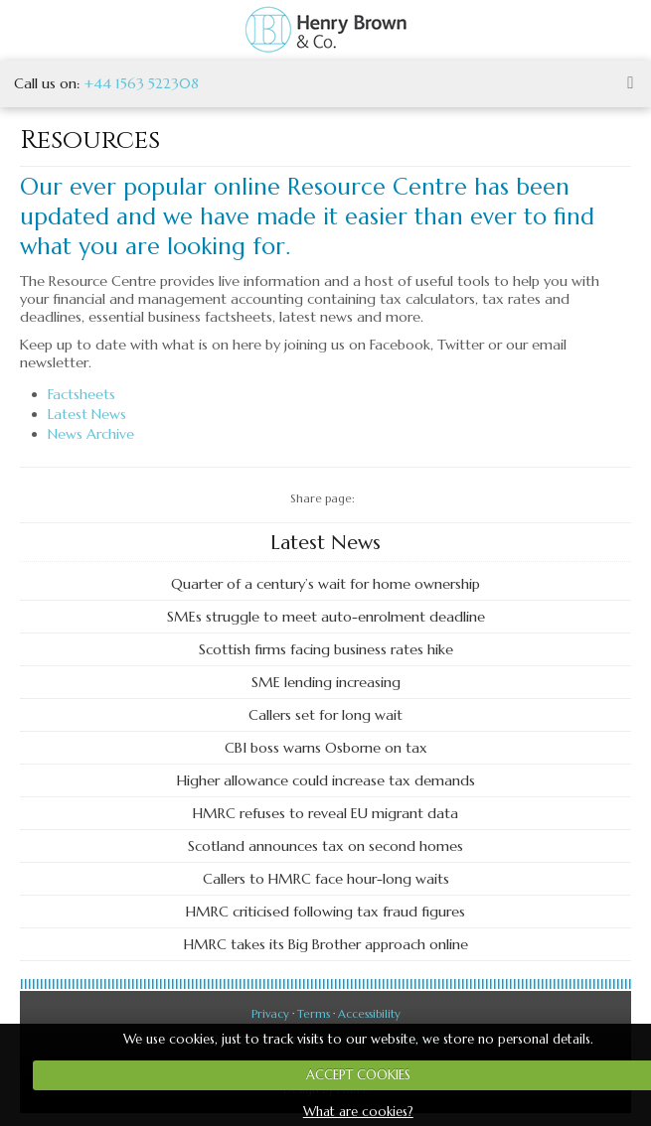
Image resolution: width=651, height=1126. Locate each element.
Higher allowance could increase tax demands (326, 780)
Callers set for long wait (325, 715)
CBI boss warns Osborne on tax (326, 748)
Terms (313, 1014)
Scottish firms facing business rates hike (326, 649)
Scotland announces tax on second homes (325, 846)
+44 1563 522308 (141, 83)
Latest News (87, 414)
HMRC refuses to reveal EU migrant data (325, 813)
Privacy (270, 1014)
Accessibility (369, 1014)
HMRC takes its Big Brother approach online (326, 944)
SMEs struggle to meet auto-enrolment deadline (326, 617)
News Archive (91, 434)
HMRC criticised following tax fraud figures (325, 911)
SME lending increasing (326, 682)
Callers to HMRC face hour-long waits (326, 879)
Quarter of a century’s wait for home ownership (325, 584)
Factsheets (81, 394)
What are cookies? (358, 1111)
